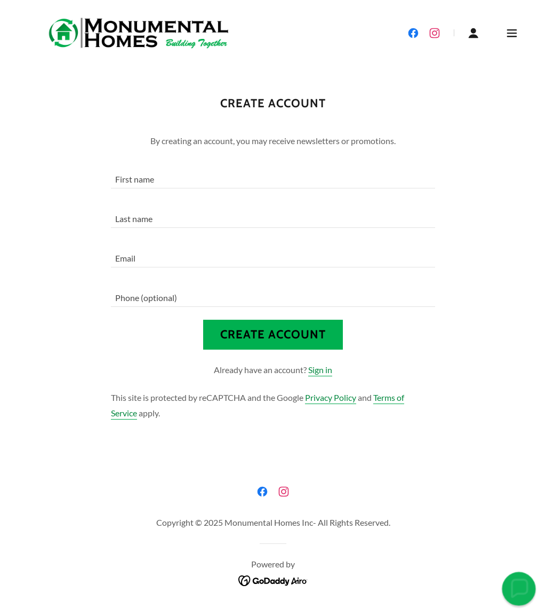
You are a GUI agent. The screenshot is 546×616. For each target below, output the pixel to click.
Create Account (273, 334)
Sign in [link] (320, 370)
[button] (473, 33)
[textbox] (273, 175)
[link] (138, 32)
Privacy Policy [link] (330, 397)
